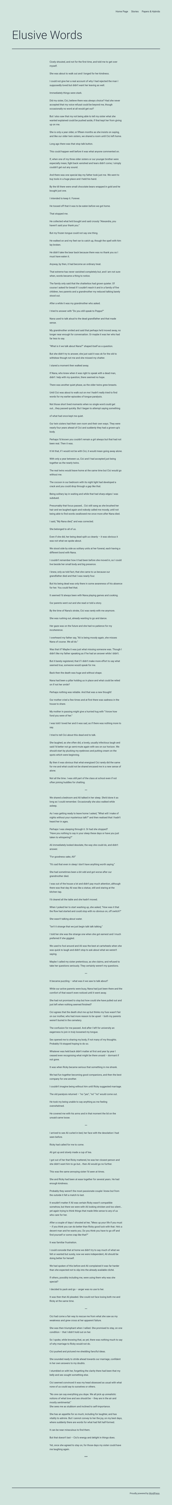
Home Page (122, 11)
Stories (135, 11)
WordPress (154, 1493)
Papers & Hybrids (151, 11)
